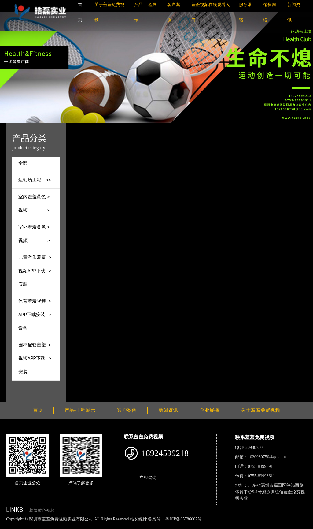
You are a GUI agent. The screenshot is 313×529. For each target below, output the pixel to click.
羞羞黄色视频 (42, 510)
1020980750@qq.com (267, 457)
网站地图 (9, 525)
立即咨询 (147, 477)
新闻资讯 (168, 410)
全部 (23, 163)
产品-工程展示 (133, 126)
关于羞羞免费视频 (260, 410)
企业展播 (209, 410)
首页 (107, 126)
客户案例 (127, 410)
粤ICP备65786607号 (183, 519)
